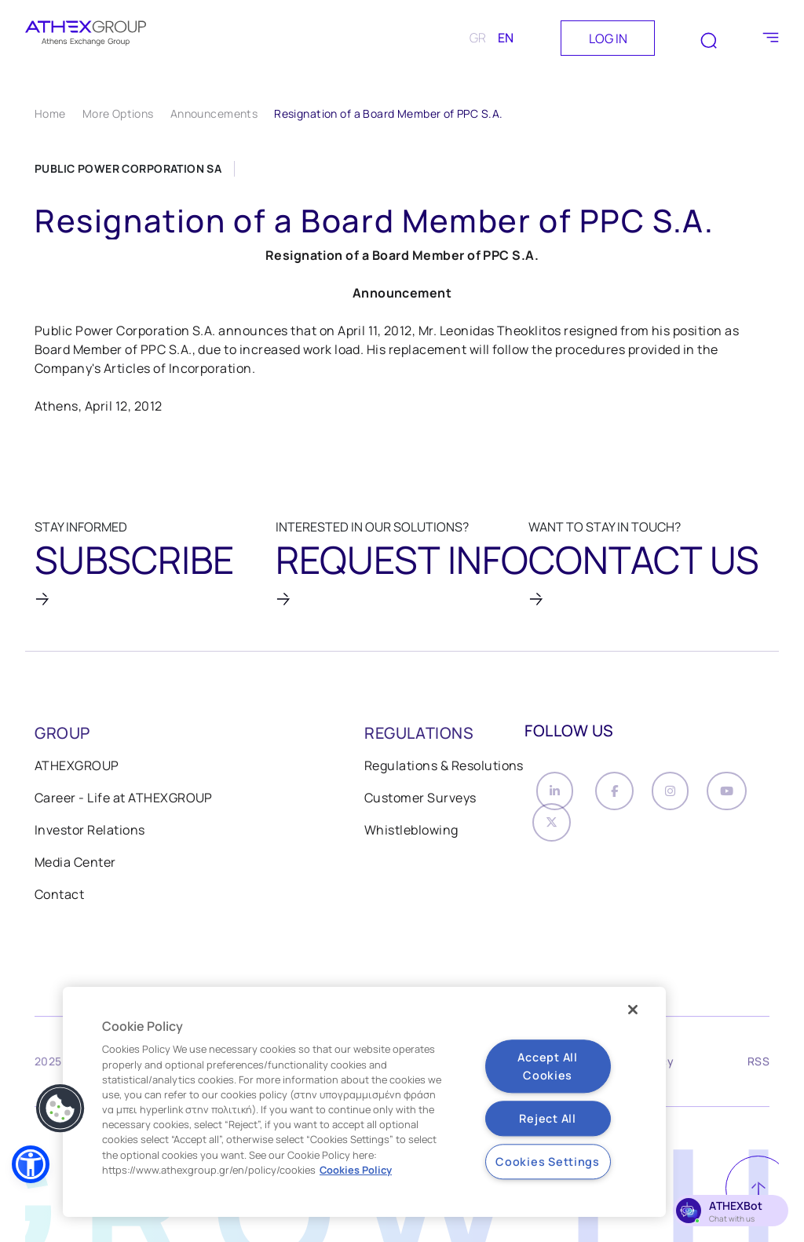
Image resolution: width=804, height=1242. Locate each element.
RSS (758, 1068)
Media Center (75, 867)
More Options (118, 113)
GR (478, 37)
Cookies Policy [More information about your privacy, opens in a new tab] (356, 1170)
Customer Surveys (420, 803)
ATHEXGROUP (77, 771)
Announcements (214, 113)
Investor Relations (90, 835)
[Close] (633, 1009)
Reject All (547, 1118)
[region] (364, 1102)
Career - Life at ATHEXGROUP (124, 803)
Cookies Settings (547, 1161)
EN (505, 37)
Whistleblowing (411, 835)
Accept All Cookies (547, 1066)
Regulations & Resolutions (444, 771)
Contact (59, 899)
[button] (31, 1164)
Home (50, 113)
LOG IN (608, 38)
